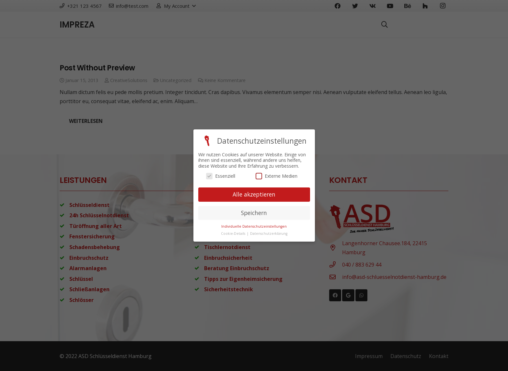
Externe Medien (276, 176)
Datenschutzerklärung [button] (268, 233)
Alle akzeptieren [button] (254, 194)
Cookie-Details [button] (233, 233)
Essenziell (220, 176)
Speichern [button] (254, 212)
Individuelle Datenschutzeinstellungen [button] (254, 226)
